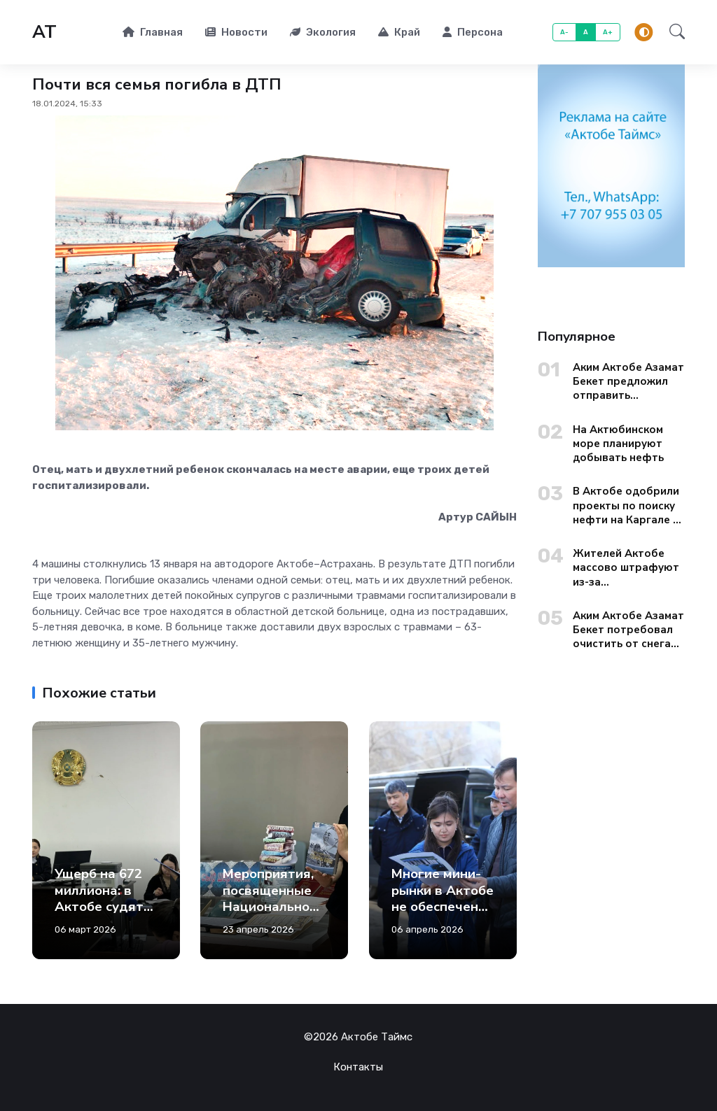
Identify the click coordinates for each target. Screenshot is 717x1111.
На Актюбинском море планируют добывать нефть (618, 444)
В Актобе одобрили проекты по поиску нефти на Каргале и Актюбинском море (626, 505)
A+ (608, 32)
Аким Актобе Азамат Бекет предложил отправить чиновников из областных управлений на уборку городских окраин (628, 381)
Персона (473, 32)
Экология (323, 32)
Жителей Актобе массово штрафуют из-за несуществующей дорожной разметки (627, 567)
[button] (673, 31)
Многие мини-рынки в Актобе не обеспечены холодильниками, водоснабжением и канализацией (442, 931)
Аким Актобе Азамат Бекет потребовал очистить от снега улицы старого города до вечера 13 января (628, 630)
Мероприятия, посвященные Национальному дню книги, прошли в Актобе (271, 915)
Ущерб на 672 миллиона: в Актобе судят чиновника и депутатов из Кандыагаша (99, 915)
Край (399, 32)
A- (564, 32)
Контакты (358, 1067)
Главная (153, 32)
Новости (236, 32)
